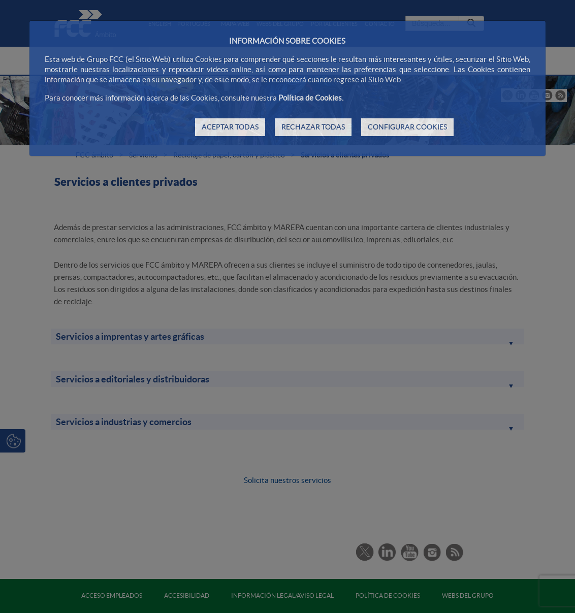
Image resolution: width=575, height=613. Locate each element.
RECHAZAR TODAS (313, 127)
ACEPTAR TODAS (230, 127)
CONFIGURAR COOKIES (407, 127)
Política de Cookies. (310, 97)
